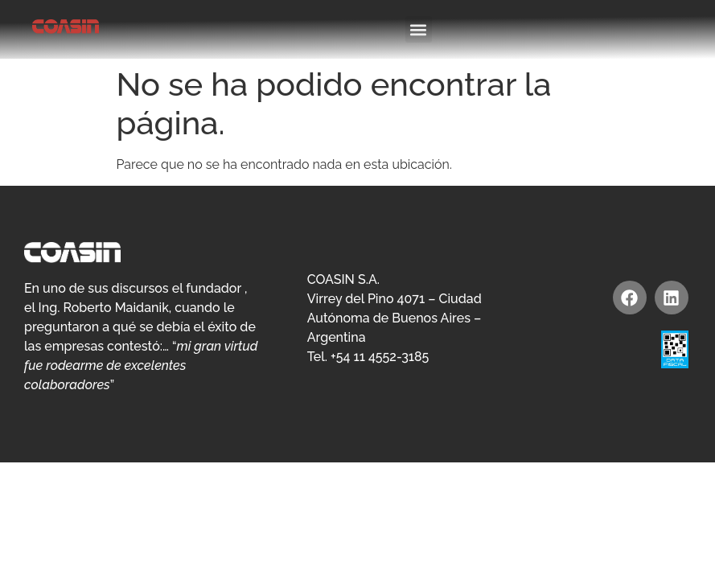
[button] (418, 29)
